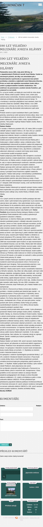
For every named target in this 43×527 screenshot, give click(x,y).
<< (25, 489)
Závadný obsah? (24, 520)
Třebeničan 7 (12, 5)
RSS (21, 522)
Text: (1, 419)
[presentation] (21, 440)
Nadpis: (39, 406)
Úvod (2, 37)
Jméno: (2, 406)
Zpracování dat (34, 520)
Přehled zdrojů (10, 508)
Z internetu (11, 37)
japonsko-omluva (32, 475)
